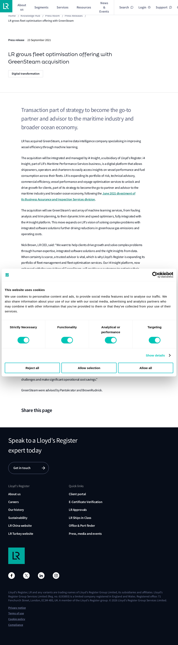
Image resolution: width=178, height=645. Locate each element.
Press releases (74, 16)
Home (12, 16)
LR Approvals (78, 510)
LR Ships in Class (80, 518)
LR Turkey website (20, 533)
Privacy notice (17, 608)
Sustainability (17, 518)
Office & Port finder (82, 525)
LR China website (20, 525)
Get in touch (21, 468)
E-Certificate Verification (85, 502)
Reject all (32, 367)
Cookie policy (16, 619)
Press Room (52, 16)
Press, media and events (85, 533)
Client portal (77, 494)
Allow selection (89, 367)
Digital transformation (26, 74)
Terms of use (16, 613)
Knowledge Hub (30, 16)
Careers (13, 502)
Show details (155, 355)
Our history (16, 510)
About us (14, 494)
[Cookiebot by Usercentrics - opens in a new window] (155, 275)
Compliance (15, 625)
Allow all (145, 367)
